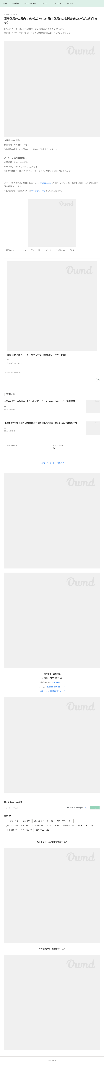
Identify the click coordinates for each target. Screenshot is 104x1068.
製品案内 (15, 3)
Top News (12, 824)
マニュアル (37, 828)
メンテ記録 (11, 833)
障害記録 (68, 828)
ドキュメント (52, 828)
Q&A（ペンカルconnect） (17, 828)
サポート (44, 3)
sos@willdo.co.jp (43, 183)
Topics (26, 824)
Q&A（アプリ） (64, 824)
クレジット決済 (30, 3)
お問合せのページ (38, 191)
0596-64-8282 (58, 685)
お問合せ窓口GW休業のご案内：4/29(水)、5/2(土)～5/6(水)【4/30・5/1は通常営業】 (40, 404)
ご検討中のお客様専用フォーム (52, 694)
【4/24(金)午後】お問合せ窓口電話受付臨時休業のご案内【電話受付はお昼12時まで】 (41, 426)
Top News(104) (8, 375)
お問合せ (70, 3)
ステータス (57, 3)
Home (5, 3)
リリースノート (85, 828)
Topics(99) (17, 375)
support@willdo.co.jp (55, 690)
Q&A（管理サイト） (43, 824)
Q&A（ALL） (42, 833)
